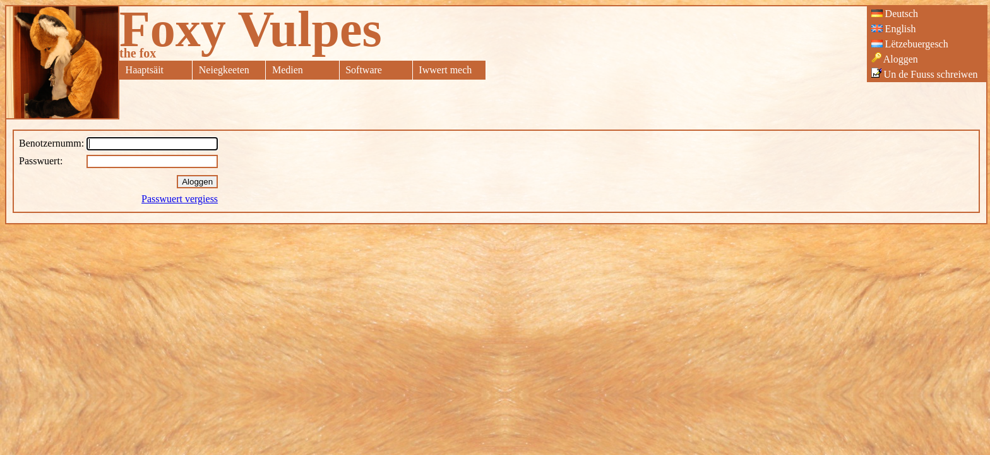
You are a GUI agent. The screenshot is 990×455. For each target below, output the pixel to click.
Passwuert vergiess (179, 198)
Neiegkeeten (224, 69)
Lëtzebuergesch (909, 44)
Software (363, 69)
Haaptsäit (145, 69)
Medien (287, 69)
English (893, 28)
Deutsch (894, 13)
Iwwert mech (445, 69)
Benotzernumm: (51, 143)
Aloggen (894, 58)
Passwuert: (41, 160)
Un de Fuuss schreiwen (924, 74)
